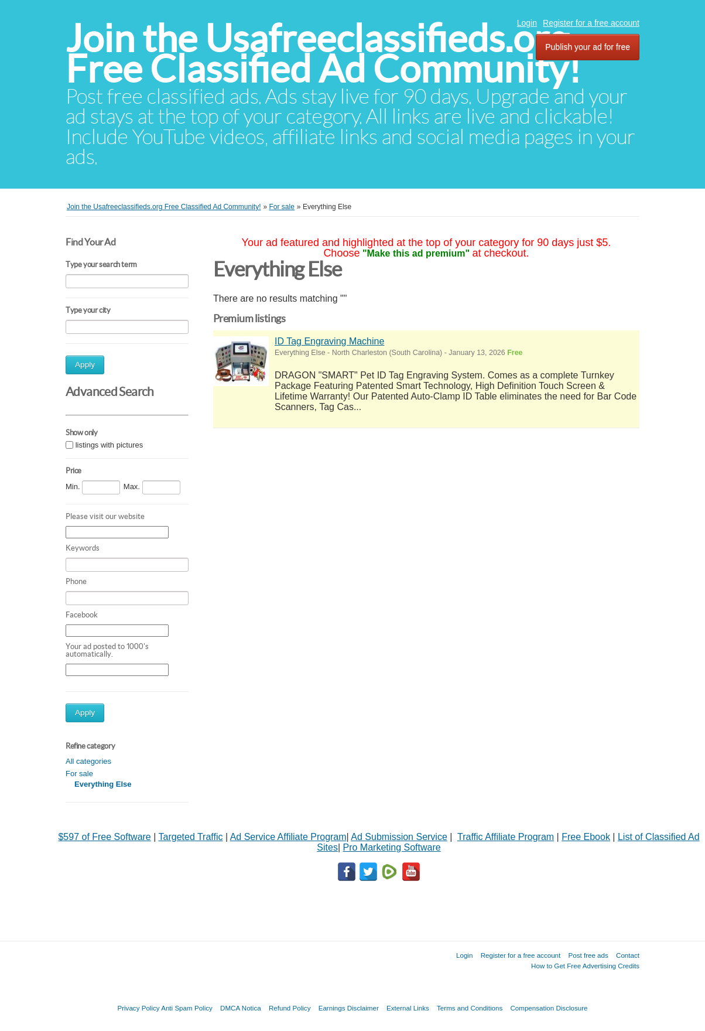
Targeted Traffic (191, 837)
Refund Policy (290, 1008)
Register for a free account (591, 23)
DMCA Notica (240, 1008)
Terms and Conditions (469, 1008)
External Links (407, 1008)
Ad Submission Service (399, 837)
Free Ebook (586, 837)
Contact (627, 955)
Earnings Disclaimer (349, 1008)
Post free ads (588, 955)
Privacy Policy (138, 1008)
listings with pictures (109, 445)
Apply (85, 364)
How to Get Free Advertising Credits (585, 965)
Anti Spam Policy (187, 1008)
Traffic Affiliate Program (505, 837)
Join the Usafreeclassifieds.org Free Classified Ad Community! (323, 53)
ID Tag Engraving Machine (329, 341)
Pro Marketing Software (392, 847)
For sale (79, 773)
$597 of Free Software (104, 837)
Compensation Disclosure (548, 1008)
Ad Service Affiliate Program (288, 837)
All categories (88, 761)
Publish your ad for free (587, 47)
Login (527, 23)
